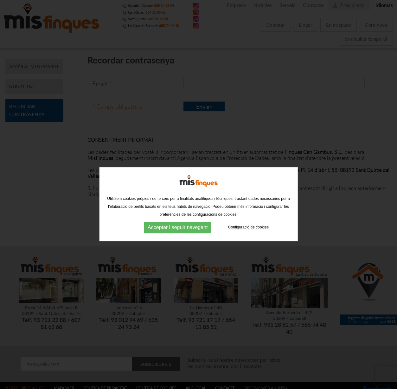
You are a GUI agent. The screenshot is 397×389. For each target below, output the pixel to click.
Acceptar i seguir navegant (178, 244)
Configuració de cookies (248, 244)
